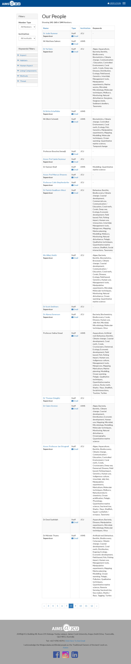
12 (92, 606)
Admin (65, 647)
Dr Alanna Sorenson (51, 314)
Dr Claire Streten (50, 406)
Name (45, 28)
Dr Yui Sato (48, 49)
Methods (22, 76)
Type (73, 28)
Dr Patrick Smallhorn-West (54, 190)
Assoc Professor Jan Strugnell (56, 446)
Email (74, 36)
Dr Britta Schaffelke (51, 111)
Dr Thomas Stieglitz (51, 398)
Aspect (21, 55)
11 (86, 606)
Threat (21, 81)
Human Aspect (25, 65)
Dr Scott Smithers (50, 306)
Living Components (27, 71)
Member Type (25, 22)
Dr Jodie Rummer (50, 33)
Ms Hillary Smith (50, 255)
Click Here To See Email (75, 641)
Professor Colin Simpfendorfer (56, 182)
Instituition (24, 34)
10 (81, 606)
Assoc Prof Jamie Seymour (54, 159)
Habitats (22, 60)
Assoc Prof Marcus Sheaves (55, 174)
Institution (85, 28)
